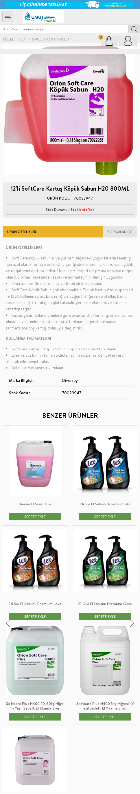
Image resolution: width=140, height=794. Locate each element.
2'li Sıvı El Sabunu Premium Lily (105, 504)
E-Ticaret (55, 786)
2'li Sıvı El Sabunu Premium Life (34, 504)
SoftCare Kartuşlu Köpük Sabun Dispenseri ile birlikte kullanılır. (65, 348)
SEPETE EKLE (35, 516)
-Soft (42, 786)
